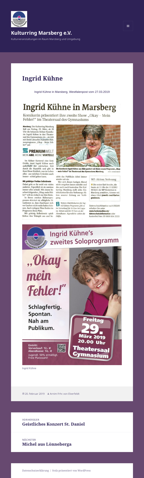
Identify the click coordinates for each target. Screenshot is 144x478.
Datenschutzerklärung (35, 470)
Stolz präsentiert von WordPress (71, 470)
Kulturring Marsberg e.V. (41, 32)
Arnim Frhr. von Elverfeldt (64, 393)
